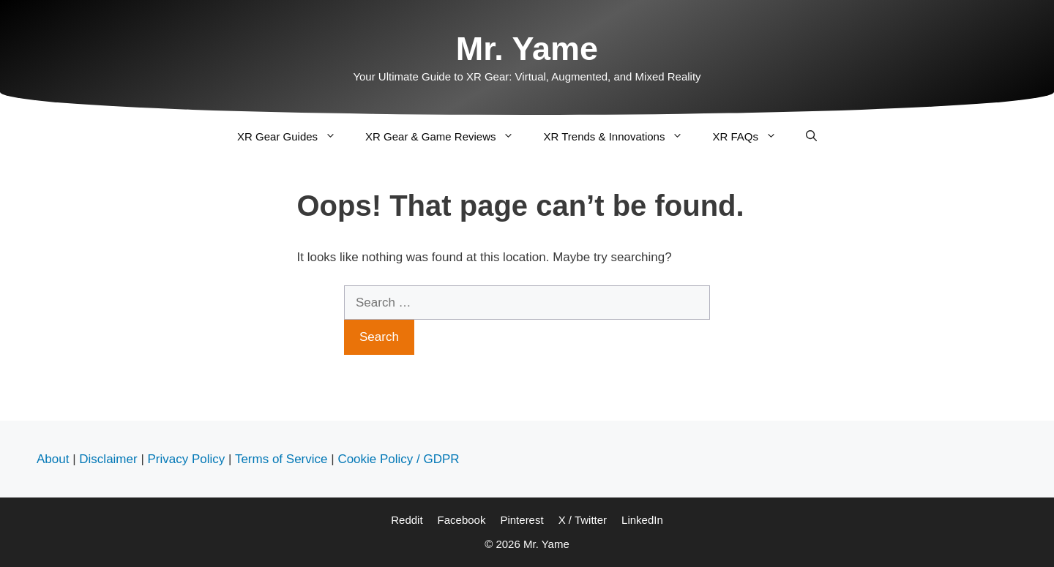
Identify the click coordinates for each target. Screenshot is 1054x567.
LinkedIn (642, 520)
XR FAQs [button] (751, 137)
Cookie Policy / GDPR (398, 459)
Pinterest (521, 520)
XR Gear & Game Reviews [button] (446, 137)
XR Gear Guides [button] (294, 137)
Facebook (462, 520)
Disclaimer (108, 459)
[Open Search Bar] (811, 137)
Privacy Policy (186, 459)
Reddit (406, 520)
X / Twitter (582, 520)
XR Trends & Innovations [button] (620, 137)
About (53, 459)
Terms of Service (281, 459)
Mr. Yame (527, 48)
